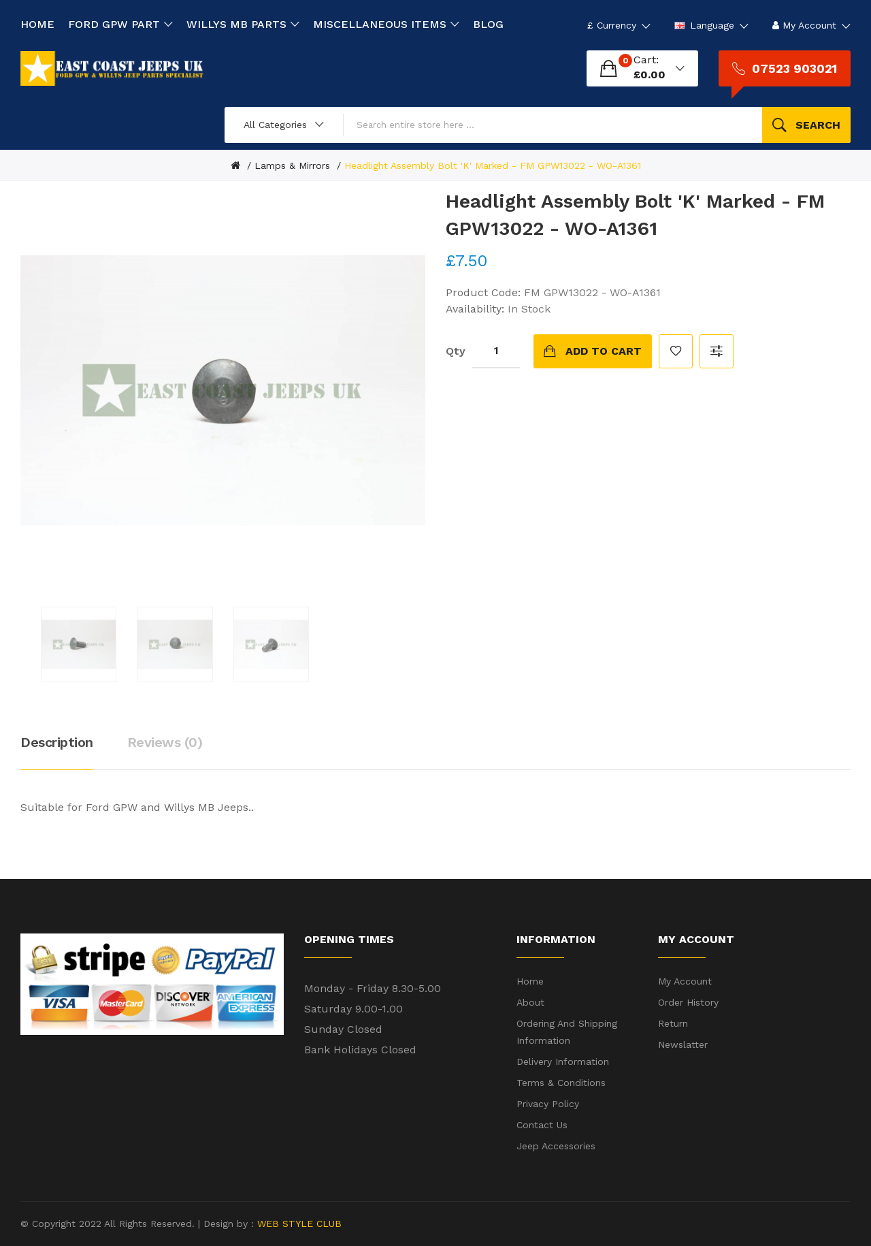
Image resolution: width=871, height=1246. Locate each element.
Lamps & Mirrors (292, 165)
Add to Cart (603, 351)
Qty (455, 351)
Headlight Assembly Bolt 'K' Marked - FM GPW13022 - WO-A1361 (492, 165)
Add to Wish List (676, 351)
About (530, 1002)
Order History (688, 1002)
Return (673, 1023)
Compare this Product (717, 351)
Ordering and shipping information (566, 1032)
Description (56, 742)
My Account (685, 981)
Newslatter (683, 1044)
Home (530, 981)
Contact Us (542, 1124)
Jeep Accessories (555, 1145)
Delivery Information (562, 1061)
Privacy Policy (547, 1103)
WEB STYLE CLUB (298, 1223)
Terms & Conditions (561, 1082)
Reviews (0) (165, 742)
